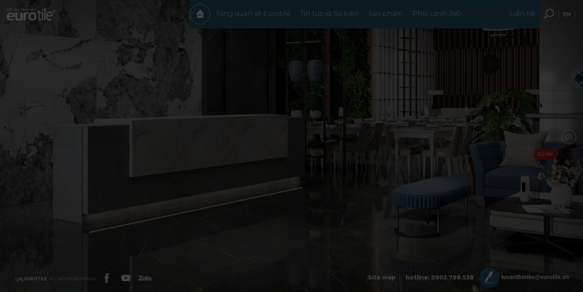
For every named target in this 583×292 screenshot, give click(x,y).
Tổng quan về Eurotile (249, 17)
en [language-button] (567, 18)
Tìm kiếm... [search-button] (549, 18)
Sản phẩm (381, 17)
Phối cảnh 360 (432, 17)
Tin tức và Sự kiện (325, 17)
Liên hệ (518, 17)
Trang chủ (196, 18)
